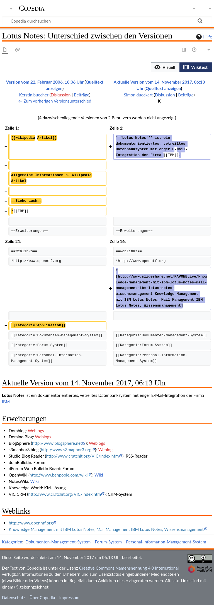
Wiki (98, 474)
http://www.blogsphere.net (57, 443)
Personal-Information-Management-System (166, 541)
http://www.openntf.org (31, 522)
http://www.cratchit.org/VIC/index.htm (82, 455)
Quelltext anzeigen (163, 88)
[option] (165, 67)
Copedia (32, 8)
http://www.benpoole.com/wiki (58, 474)
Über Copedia (42, 597)
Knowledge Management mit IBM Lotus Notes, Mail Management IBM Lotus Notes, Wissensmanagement (106, 529)
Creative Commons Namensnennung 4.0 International (129, 567)
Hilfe (203, 37)
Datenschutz (13, 597)
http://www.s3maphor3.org (66, 449)
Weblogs (36, 430)
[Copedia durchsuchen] (107, 20)
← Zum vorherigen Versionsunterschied (54, 100)
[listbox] (181, 67)
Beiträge (81, 94)
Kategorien (12, 541)
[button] (165, 67)
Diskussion (61, 94)
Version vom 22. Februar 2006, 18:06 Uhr (45, 81)
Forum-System (108, 541)
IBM (6, 401)
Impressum (69, 597)
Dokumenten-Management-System (58, 541)
